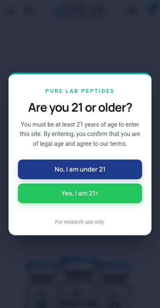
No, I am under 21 (80, 169)
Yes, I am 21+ (80, 193)
